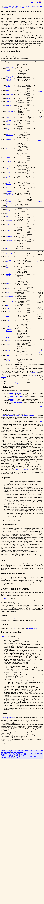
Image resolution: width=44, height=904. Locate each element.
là (35, 375)
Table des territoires (14, 6)
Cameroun (9, 105)
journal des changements (15, 382)
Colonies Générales (8, 121)
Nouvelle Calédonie (8, 266)
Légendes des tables (36, 6)
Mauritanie (9, 240)
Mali (7, 224)
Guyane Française (8, 183)
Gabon (8, 157)
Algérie (8, 86)
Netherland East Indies (9, 252)
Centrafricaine (10, 111)
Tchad (7, 320)
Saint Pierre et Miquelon (10, 305)
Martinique (9, 236)
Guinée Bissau (8, 177)
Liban (7, 216)
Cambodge (9, 101)
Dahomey (40, 91)
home (24, 757)
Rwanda (8, 288)
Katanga (8, 209)
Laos (7, 213)
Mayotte (8, 245)
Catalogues (26, 6)
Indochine (40, 118)
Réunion (8, 283)
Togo (7, 337)
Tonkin (8, 340)
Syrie (7, 316)
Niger (7, 256)
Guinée (8, 172)
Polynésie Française (8, 274)
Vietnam (40, 201)
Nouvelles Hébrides (8, 261)
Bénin (7, 90)
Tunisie (8, 344)
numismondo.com (33, 372)
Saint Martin (9, 296)
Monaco (8, 249)
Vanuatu (40, 262)
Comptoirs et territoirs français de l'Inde (10, 194)
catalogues (40, 421)
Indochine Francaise (8, 200)
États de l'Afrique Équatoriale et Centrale (10, 78)
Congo (8, 129)
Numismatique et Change (21, 469)
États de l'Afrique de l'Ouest (10, 69)
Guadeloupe (9, 161)
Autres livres (13, 7)
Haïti (7, 187)
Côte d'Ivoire (9, 135)
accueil (20, 757)
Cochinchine (9, 117)
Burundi (8, 98)
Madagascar (9, 220)
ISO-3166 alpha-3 (33, 369)
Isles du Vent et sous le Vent (10, 205)
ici (18, 56)
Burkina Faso (9, 94)
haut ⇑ (41, 406)
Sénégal (8, 311)
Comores (8, 124)
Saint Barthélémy (9, 292)
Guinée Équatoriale (9, 167)
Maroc (8, 230)
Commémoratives (5, 7)
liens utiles (13, 619)
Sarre (7, 308)
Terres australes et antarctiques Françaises (10, 329)
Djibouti (8, 148)
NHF (2, 378)
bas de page (21, 7)
